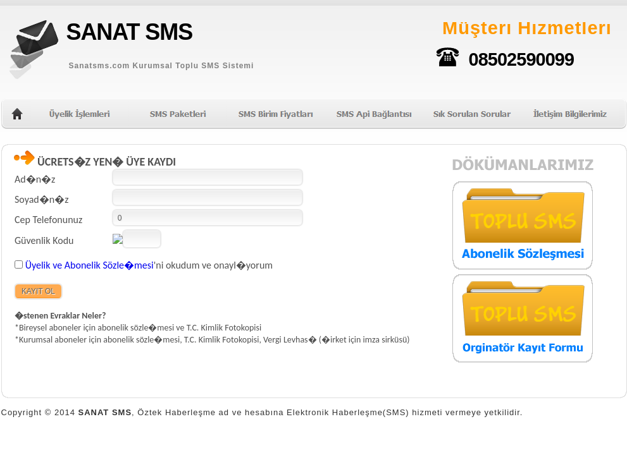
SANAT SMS (129, 32)
